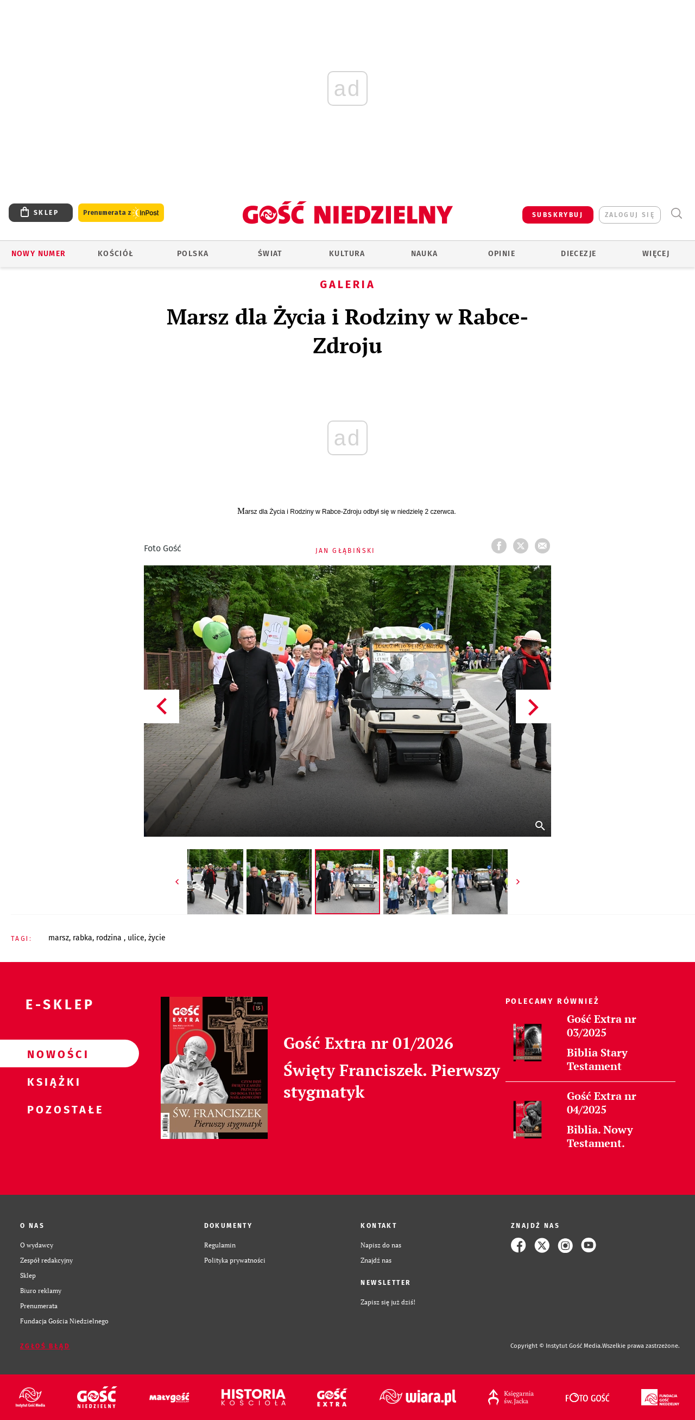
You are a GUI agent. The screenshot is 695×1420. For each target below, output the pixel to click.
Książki (52, 1081)
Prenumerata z (121, 213)
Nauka (424, 253)
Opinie (501, 253)
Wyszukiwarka (676, 213)
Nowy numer (38, 253)
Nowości (52, 1054)
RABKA (82, 938)
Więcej (655, 253)
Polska (192, 253)
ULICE (136, 938)
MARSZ (58, 938)
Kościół (116, 253)
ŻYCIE (157, 938)
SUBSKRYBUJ (557, 215)
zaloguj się (630, 215)
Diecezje (578, 253)
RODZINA (110, 938)
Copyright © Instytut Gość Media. (556, 1345)
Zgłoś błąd (45, 1346)
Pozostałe (52, 1109)
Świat (270, 253)
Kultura (347, 253)
